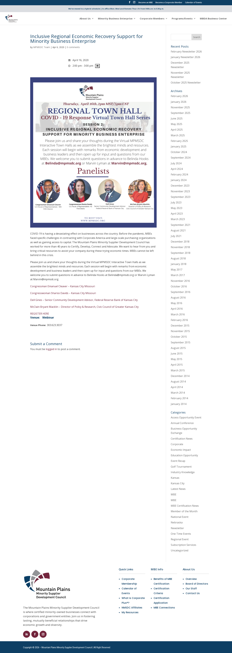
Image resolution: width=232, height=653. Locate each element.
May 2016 (176, 303)
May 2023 (176, 208)
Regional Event (180, 539)
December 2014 (180, 376)
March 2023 (178, 219)
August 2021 (178, 230)
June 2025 (177, 118)
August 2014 (178, 381)
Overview (191, 579)
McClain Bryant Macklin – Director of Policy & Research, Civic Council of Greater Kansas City (84, 307)
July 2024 (176, 163)
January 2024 (178, 180)
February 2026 (179, 96)
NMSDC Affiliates (132, 607)
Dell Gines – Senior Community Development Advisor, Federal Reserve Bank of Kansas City (84, 300)
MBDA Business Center (213, 18)
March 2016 (178, 314)
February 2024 (179, 174)
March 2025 (178, 135)
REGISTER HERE (39, 313)
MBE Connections (164, 607)
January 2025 (178, 146)
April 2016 (177, 308)
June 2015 (177, 353)
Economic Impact (181, 450)
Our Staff (191, 588)
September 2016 (180, 292)
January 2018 (178, 264)
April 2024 (177, 169)
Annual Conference (182, 423)
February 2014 (179, 398)
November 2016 (180, 281)
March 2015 (178, 370)
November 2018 (180, 247)
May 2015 (176, 359)
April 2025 (177, 129)
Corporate (177, 444)
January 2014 (178, 404)
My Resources (130, 612)
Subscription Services (183, 545)
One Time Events (181, 533)
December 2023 (180, 185)
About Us (85, 18)
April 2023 (177, 213)
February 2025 (179, 141)
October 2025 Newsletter (186, 82)
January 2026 (178, 102)
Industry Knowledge (183, 472)
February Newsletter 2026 (186, 51)
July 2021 (176, 236)
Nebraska (177, 522)
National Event (179, 517)
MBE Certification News (185, 505)
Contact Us (193, 593)
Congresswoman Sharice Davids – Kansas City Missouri (63, 293)
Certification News (182, 438)
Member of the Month (184, 511)
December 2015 (180, 325)
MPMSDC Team (41, 47)
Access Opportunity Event (186, 417)
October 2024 (179, 152)
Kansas (175, 477)
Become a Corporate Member (169, 3)
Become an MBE (146, 3)
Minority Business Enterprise (115, 18)
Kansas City (177, 483)
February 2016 (179, 320)
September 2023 (180, 197)
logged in (51, 349)
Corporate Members (152, 18)
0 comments (73, 47)
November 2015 (180, 331)
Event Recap (178, 461)
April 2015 (177, 364)
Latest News (178, 489)
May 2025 (176, 124)
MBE (173, 494)
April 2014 (177, 387)
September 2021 (180, 225)
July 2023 (176, 202)
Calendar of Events (193, 3)
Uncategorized (179, 550)
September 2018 (180, 253)
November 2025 (180, 107)
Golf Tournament (181, 466)
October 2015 (179, 336)
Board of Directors (197, 583)
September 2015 (180, 342)
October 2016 (179, 286)
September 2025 (180, 113)
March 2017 (178, 275)
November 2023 (180, 191)
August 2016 (178, 297)
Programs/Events (182, 18)
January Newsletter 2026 (185, 57)
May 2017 (176, 269)
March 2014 (178, 392)
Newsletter (177, 528)
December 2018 (180, 241)
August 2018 (178, 258)
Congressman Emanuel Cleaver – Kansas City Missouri (62, 286)
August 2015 (178, 348)
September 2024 (180, 157)
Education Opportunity (184, 455)
